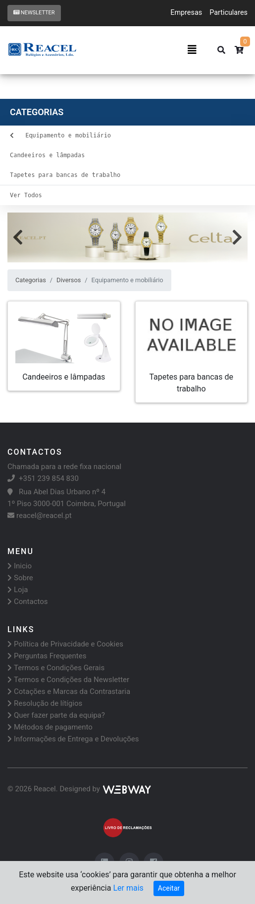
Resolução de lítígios (44, 703)
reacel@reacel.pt (39, 515)
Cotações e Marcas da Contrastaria (68, 691)
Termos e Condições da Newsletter (68, 679)
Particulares (228, 12)
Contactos (27, 601)
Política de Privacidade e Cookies (65, 644)
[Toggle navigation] (192, 50)
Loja (17, 589)
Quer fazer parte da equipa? (56, 715)
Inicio (19, 565)
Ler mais (128, 888)
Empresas (186, 12)
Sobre (20, 577)
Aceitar (169, 888)
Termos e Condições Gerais (55, 667)
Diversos (68, 280)
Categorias (30, 280)
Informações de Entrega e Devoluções (73, 738)
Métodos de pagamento (50, 727)
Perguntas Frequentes (46, 655)
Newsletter (34, 12)
